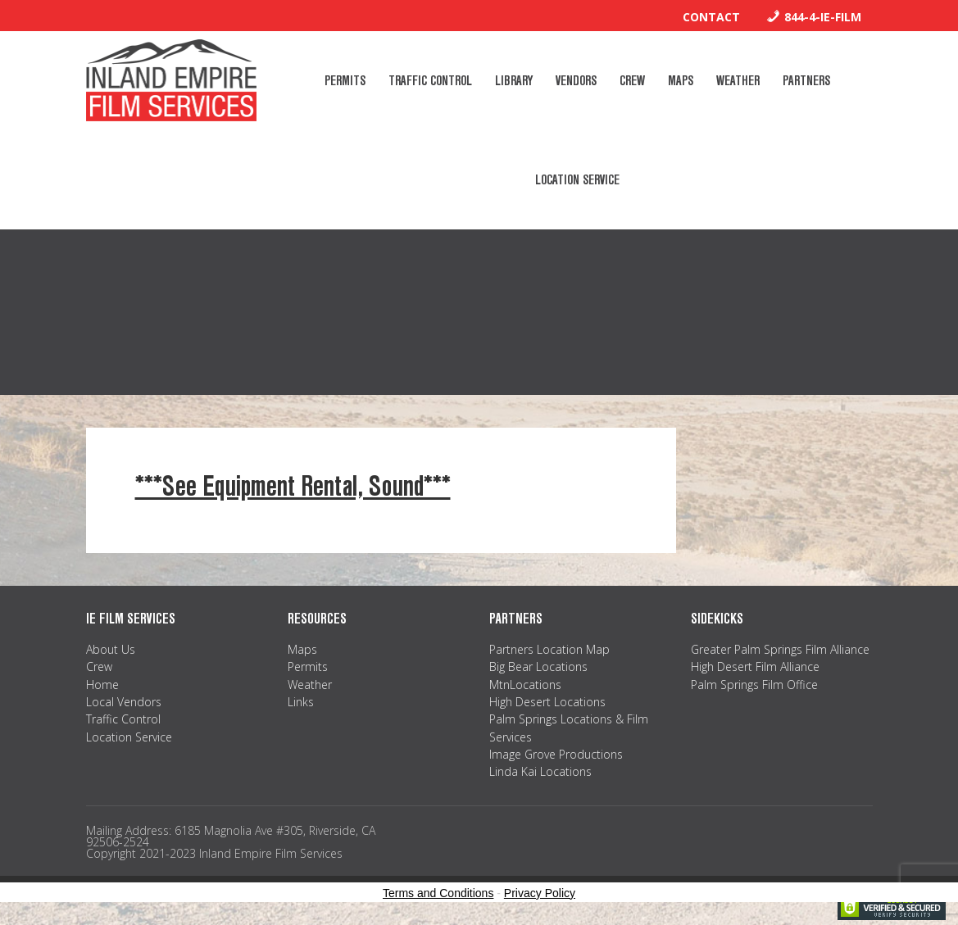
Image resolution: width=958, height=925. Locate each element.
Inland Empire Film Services (171, 80)
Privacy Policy (539, 893)
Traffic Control (123, 719)
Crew (99, 666)
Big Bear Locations (538, 666)
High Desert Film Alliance (755, 666)
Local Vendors (123, 702)
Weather (310, 684)
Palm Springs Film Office (754, 684)
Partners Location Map (549, 649)
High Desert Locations (547, 702)
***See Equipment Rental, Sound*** (293, 486)
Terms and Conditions (438, 893)
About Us (110, 649)
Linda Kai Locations (540, 771)
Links (301, 702)
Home (102, 684)
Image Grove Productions (556, 754)
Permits (308, 666)
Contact (711, 17)
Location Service (129, 737)
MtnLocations (525, 684)
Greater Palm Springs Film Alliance (780, 649)
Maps (302, 649)
